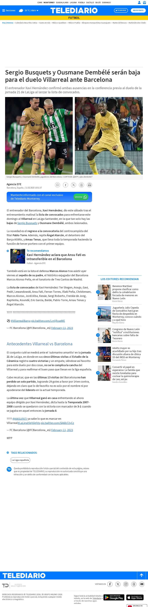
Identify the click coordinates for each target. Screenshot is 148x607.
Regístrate (138, 10)
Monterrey (49, 2)
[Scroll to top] (141, 576)
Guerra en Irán (44, 23)
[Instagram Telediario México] (125, 584)
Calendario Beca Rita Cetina (26, 23)
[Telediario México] (74, 10)
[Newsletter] (144, 3)
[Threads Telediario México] (133, 584)
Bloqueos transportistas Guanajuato (96, 23)
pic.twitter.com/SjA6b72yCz (57, 423)
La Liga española (20, 460)
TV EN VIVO (121, 10)
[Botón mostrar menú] (9, 10)
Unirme (78, 197)
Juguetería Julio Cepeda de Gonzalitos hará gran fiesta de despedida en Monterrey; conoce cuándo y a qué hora (126, 314)
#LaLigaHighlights (29, 423)
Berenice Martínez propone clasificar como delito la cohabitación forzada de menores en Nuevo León (125, 292)
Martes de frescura (120, 23)
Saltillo (90, 2)
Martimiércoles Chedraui (138, 23)
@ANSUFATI (20, 419)
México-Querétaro (59, 23)
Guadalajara (62, 2)
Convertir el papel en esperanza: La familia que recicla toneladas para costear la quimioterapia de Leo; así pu (126, 373)
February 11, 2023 (62, 328)
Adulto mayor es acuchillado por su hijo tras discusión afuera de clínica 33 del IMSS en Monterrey (126, 352)
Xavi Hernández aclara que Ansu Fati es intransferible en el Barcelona (56, 257)
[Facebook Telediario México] (109, 584)
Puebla (81, 2)
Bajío (98, 2)
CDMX (39, 2)
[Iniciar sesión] (139, 2)
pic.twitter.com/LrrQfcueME (48, 321)
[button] (57, 185)
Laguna (73, 2)
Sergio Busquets (27, 223)
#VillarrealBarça (21, 321)
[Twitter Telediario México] (117, 584)
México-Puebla (74, 23)
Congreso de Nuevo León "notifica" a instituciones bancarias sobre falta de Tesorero (126, 333)
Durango (106, 2)
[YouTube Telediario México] (141, 584)
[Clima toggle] (28, 10)
